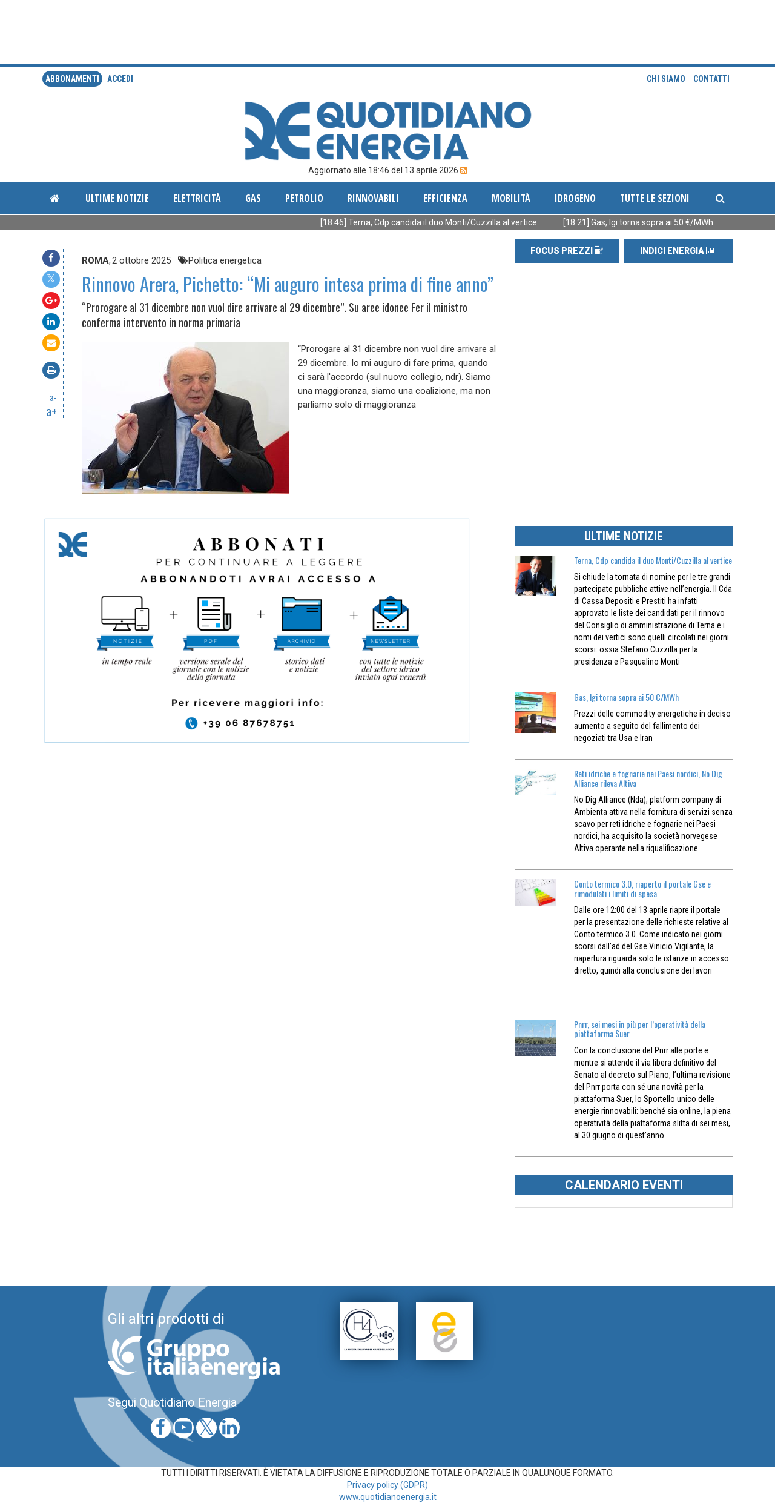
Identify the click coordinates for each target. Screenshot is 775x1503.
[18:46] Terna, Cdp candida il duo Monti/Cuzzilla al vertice (460, 222)
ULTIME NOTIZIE (623, 536)
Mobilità (511, 198)
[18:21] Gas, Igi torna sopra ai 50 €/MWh (670, 222)
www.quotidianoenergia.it (388, 1497)
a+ (51, 411)
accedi (120, 79)
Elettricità (197, 198)
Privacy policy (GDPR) (387, 1485)
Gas (253, 198)
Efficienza (445, 198)
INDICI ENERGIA (678, 251)
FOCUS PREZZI (566, 251)
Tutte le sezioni (655, 198)
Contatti (711, 79)
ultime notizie (117, 198)
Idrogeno (575, 198)
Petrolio (304, 198)
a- (53, 396)
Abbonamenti (72, 79)
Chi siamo (666, 79)
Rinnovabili (373, 198)
